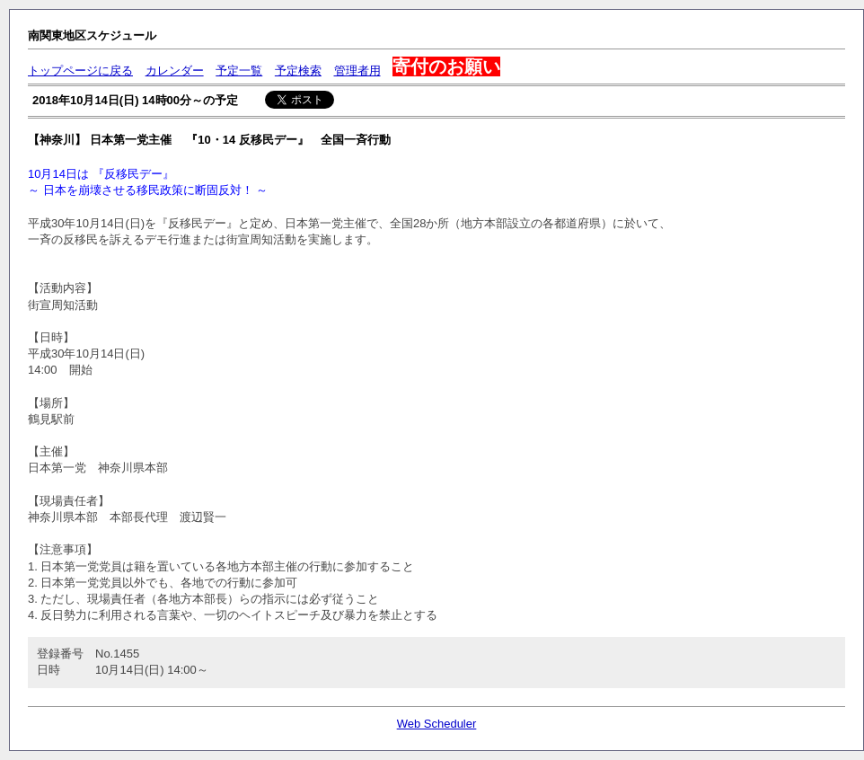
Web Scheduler (437, 723)
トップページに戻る (80, 70)
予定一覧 (239, 70)
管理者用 (357, 70)
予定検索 (298, 70)
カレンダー (174, 70)
